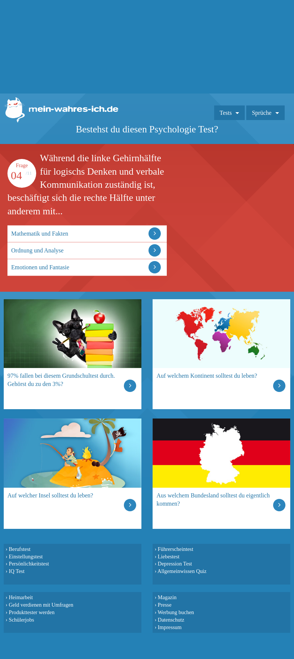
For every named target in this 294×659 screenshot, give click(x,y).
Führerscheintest (175, 549)
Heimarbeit (21, 597)
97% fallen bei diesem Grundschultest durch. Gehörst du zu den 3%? (61, 380)
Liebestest (168, 557)
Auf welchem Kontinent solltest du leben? (206, 376)
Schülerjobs (21, 620)
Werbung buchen (176, 612)
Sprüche (261, 113)
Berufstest (19, 549)
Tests (226, 113)
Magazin (167, 597)
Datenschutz (171, 620)
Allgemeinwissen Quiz (182, 571)
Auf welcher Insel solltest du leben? (50, 495)
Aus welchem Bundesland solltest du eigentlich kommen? (213, 499)
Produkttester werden (31, 612)
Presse (165, 605)
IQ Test (16, 571)
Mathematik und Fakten (39, 233)
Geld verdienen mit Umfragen (41, 605)
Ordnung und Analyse (37, 250)
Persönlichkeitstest (29, 564)
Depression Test (175, 564)
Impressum (170, 627)
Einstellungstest (26, 557)
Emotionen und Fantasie (40, 267)
